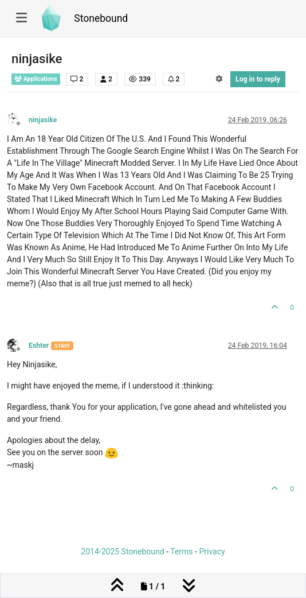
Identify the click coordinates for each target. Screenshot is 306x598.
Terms (181, 551)
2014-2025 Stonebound (122, 551)
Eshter (39, 345)
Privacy (212, 551)
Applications (35, 79)
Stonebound (101, 18)
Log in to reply (258, 79)
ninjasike (43, 120)
